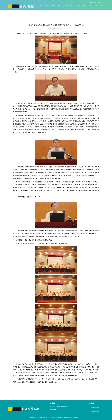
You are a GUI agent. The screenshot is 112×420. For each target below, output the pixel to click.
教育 (53, 5)
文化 (96, 5)
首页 (41, 5)
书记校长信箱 (93, 2)
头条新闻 (19, 15)
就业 (77, 5)
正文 (24, 15)
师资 (83, 5)
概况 (47, 5)
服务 (102, 5)
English (99, 2)
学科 (65, 5)
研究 (59, 5)
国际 (89, 5)
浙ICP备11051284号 (58, 417)
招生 (71, 5)
